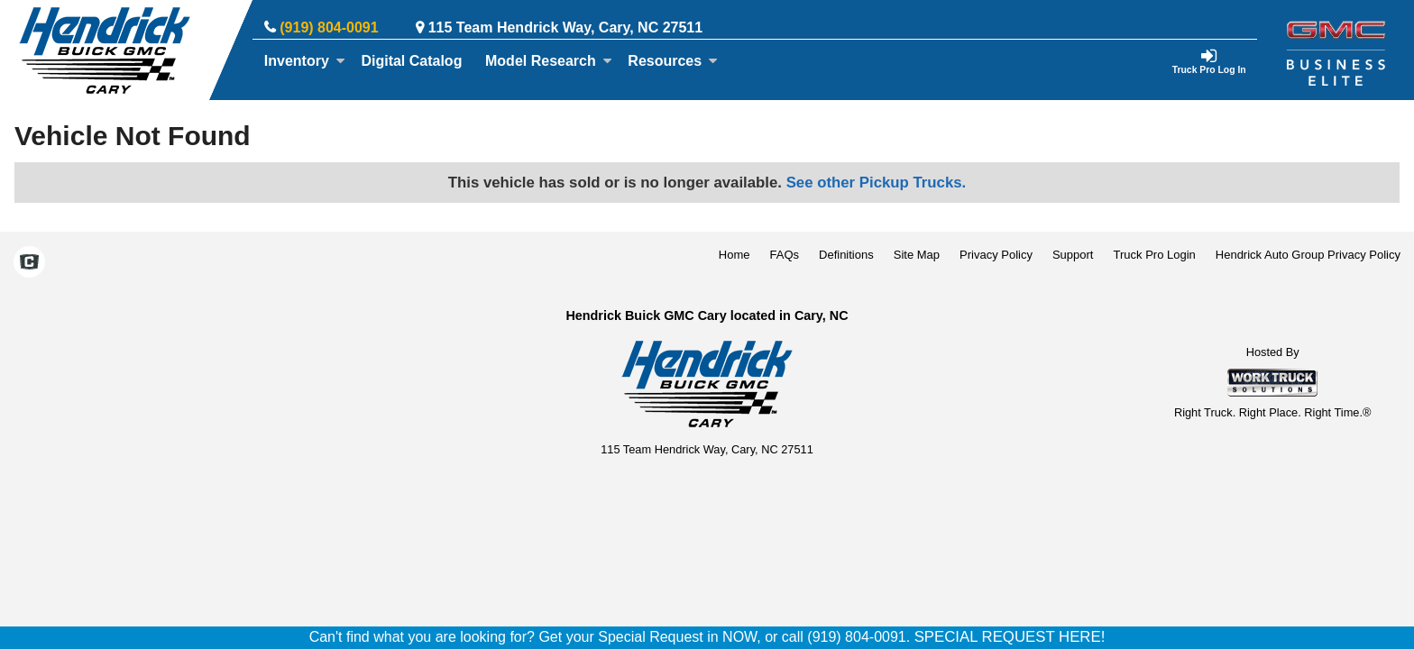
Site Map (917, 254)
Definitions (846, 254)
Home (734, 254)
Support (1073, 254)
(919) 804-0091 (329, 27)
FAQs (785, 254)
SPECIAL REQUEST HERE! (1010, 636)
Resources (673, 61)
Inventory (304, 61)
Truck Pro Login (1155, 254)
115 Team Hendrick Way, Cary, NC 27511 (565, 27)
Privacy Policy (996, 254)
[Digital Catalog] (412, 61)
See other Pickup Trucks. (876, 182)
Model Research (548, 61)
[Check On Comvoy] (29, 264)
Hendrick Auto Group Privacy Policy (1308, 254)
